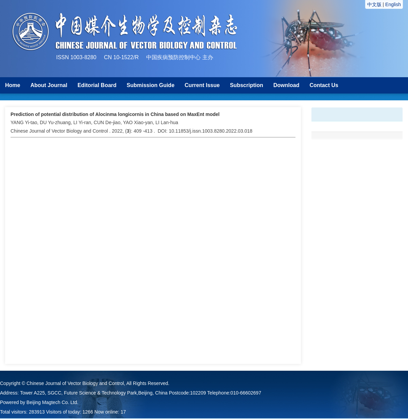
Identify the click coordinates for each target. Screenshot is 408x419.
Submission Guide (150, 85)
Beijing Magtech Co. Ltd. (53, 402)
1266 (88, 412)
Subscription (246, 85)
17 (123, 412)
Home (12, 85)
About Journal (48, 85)
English (393, 4)
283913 (37, 412)
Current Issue (202, 85)
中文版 (374, 4)
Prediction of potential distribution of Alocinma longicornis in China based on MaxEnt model (115, 114)
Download (286, 85)
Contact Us (323, 85)
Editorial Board (97, 85)
